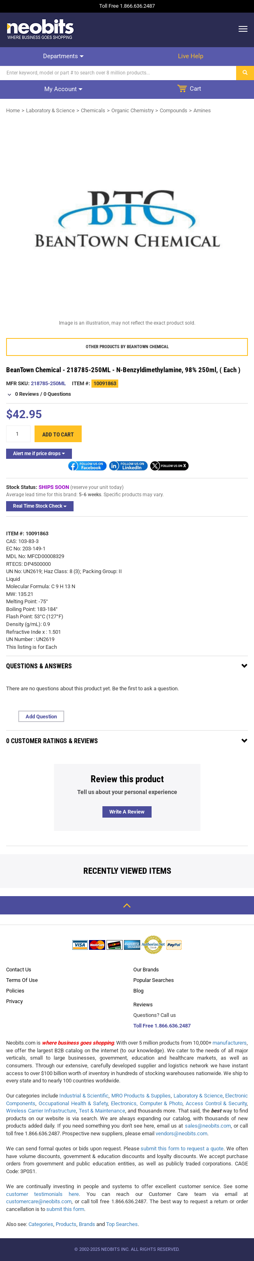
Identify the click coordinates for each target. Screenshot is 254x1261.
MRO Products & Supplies (141, 1096)
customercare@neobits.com (39, 1201)
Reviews (143, 1004)
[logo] (40, 29)
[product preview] (127, 218)
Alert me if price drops (39, 453)
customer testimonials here (42, 1194)
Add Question (41, 716)
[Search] (118, 73)
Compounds (173, 110)
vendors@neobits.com (181, 1133)
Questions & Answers (39, 666)
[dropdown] (241, 29)
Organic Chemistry (132, 110)
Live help (190, 56)
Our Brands (146, 969)
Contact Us (18, 969)
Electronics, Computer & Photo (146, 1103)
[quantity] (18, 433)
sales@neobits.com (208, 1126)
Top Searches (122, 1224)
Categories (40, 1224)
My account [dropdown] (63, 89)
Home (13, 110)
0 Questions (57, 394)
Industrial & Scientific (84, 1096)
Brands (87, 1224)
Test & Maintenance (102, 1111)
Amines (202, 110)
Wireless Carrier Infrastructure (41, 1111)
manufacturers (230, 1043)
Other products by (127, 346)
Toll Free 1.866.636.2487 (162, 1026)
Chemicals (93, 110)
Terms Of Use (22, 980)
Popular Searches (153, 980)
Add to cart (58, 434)
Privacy (14, 1001)
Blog (138, 991)
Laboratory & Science (50, 110)
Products (66, 1224)
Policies (15, 991)
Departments (63, 56)
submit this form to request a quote (182, 1148)
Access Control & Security (216, 1103)
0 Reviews (27, 394)
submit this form (65, 1209)
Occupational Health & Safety (73, 1103)
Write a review (127, 812)
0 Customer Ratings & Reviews (52, 741)
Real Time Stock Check (40, 506)
